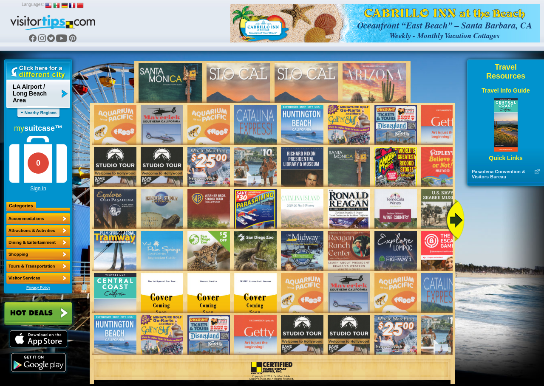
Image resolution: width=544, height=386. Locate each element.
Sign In (38, 189)
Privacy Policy (38, 287)
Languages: (33, 4)
